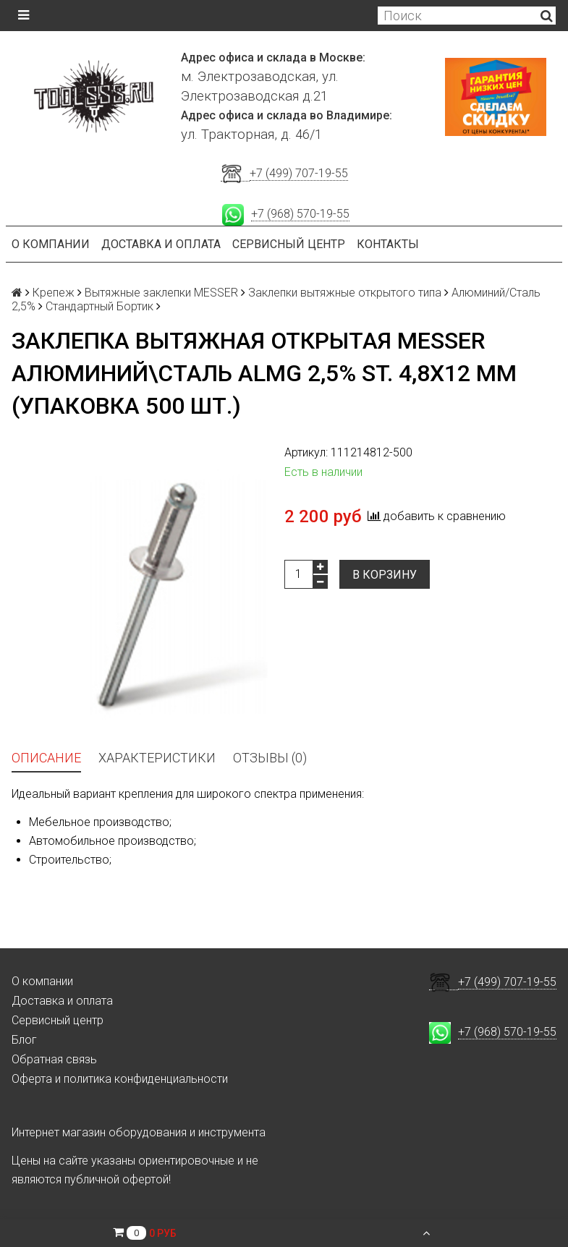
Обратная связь (54, 1059)
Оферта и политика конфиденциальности (120, 1079)
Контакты (388, 244)
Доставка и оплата (161, 244)
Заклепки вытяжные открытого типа (344, 292)
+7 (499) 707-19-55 (299, 173)
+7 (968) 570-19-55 (300, 214)
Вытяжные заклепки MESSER (161, 292)
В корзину (384, 575)
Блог (24, 1040)
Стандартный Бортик (99, 306)
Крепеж (54, 292)
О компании (51, 244)
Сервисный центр (288, 244)
